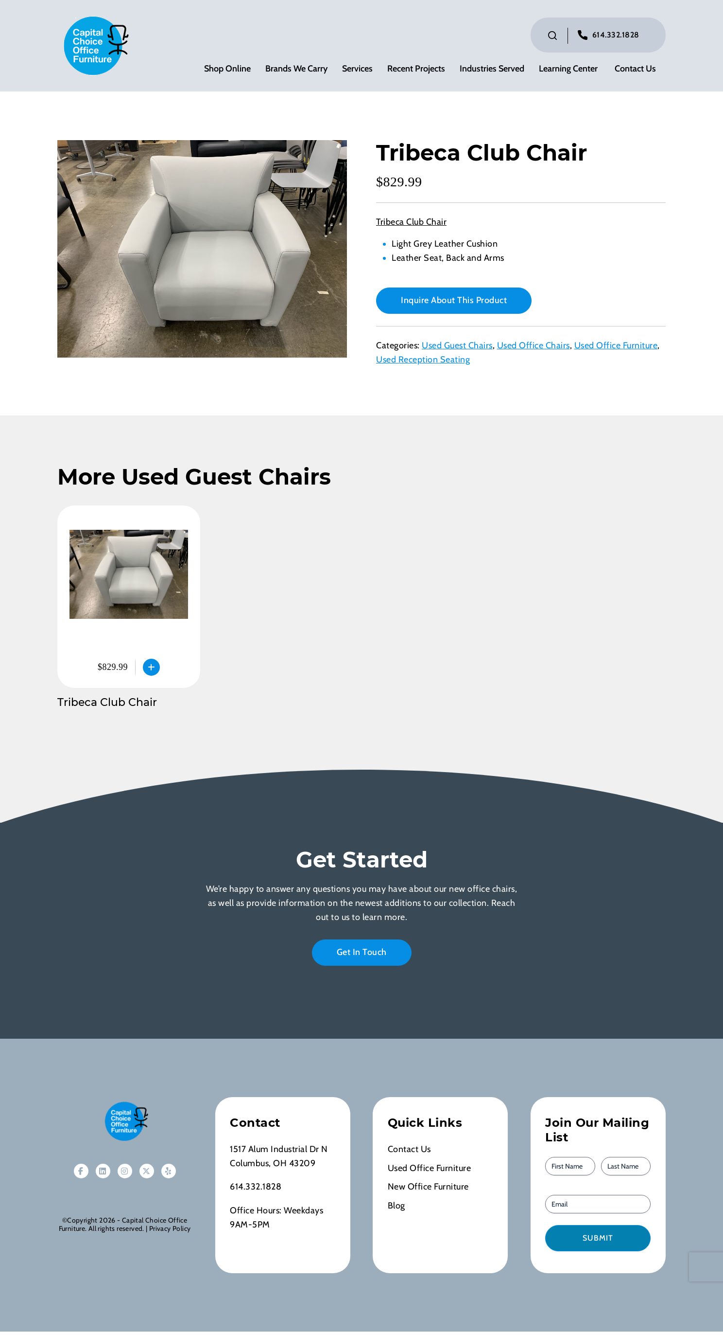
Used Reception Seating (423, 363)
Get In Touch (362, 955)
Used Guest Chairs (457, 349)
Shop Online (227, 71)
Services (357, 71)
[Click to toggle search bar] (552, 37)
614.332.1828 (615, 36)
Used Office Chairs (533, 349)
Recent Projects (416, 71)
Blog (396, 1209)
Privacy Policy (169, 1232)
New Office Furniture (428, 1190)
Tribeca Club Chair (107, 706)
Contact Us (635, 71)
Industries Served (492, 71)
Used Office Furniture (616, 349)
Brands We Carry (296, 71)
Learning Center (568, 71)
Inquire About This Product (454, 304)
